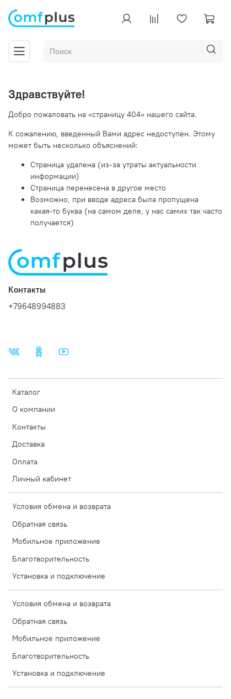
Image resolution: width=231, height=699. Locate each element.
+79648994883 (37, 306)
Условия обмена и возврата (61, 506)
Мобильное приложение (56, 541)
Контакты (29, 427)
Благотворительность (50, 559)
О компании (33, 409)
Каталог (26, 392)
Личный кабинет (41, 479)
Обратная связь (39, 524)
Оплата (24, 462)
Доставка (28, 444)
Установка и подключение (58, 576)
